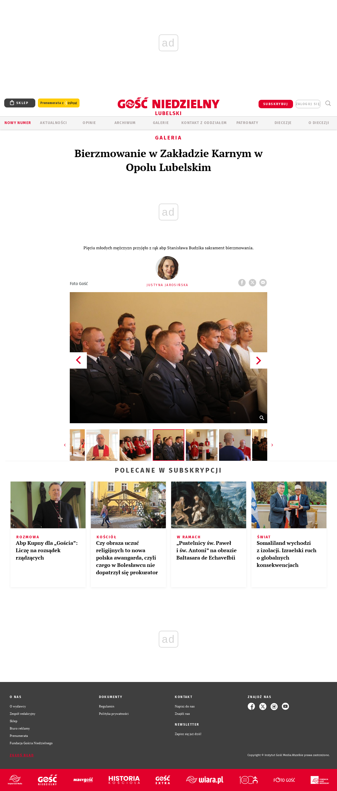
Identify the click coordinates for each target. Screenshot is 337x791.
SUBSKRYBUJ (275, 104)
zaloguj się (308, 104)
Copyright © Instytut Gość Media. (269, 755)
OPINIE (89, 123)
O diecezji (319, 123)
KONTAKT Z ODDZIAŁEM (204, 123)
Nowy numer (17, 123)
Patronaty (247, 123)
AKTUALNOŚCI (53, 123)
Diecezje (283, 123)
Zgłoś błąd (22, 755)
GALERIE (161, 123)
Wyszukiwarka (328, 103)
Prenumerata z (58, 103)
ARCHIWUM (125, 123)
